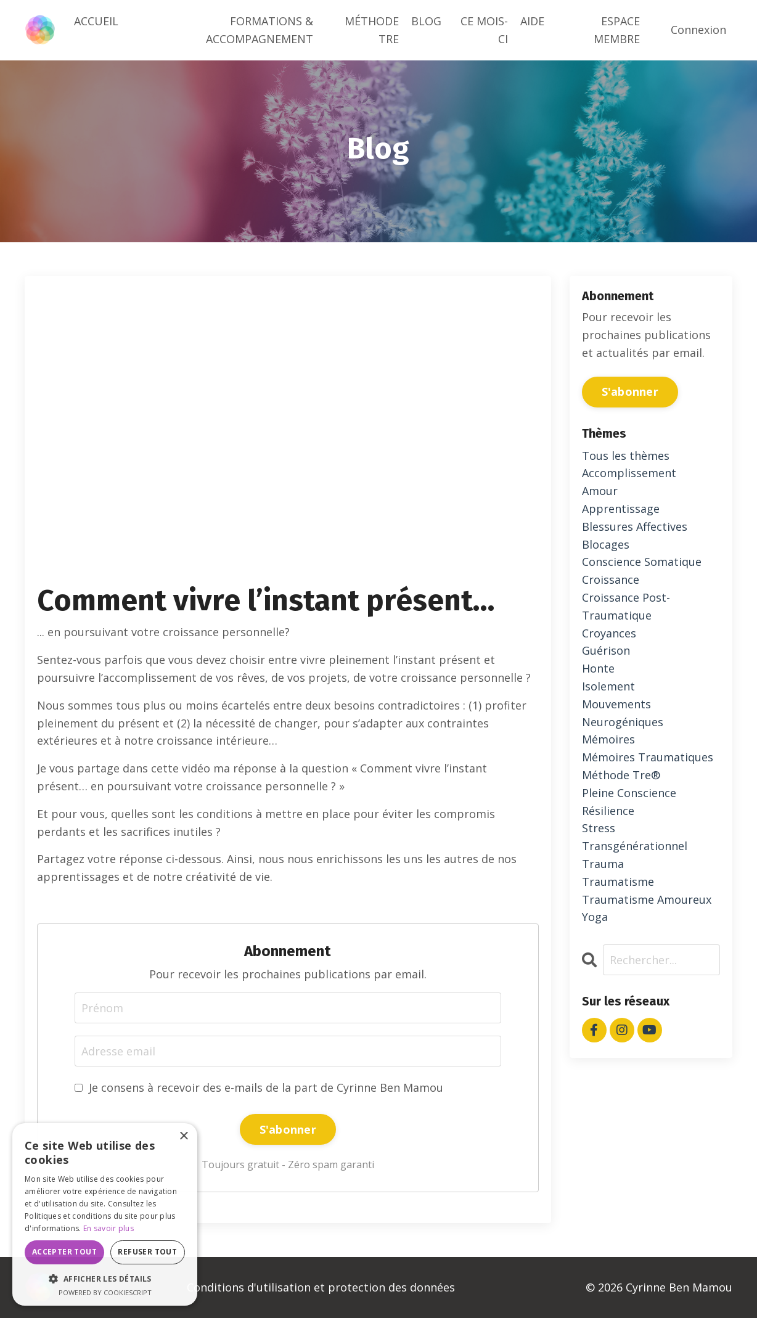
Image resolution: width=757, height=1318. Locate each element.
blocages (605, 544)
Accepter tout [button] (64, 1251)
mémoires (608, 739)
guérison (606, 650)
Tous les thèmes (625, 455)
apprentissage (621, 508)
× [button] (183, 1136)
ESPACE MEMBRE (617, 30)
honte (598, 668)
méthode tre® (621, 774)
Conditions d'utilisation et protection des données (321, 1287)
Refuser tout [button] (147, 1251)
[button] (105, 1278)
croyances (609, 633)
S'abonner (288, 1129)
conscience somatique (642, 561)
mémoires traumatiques (647, 757)
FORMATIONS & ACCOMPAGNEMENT (259, 30)
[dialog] (104, 1214)
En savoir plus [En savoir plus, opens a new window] (108, 1228)
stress (598, 828)
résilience (608, 810)
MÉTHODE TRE (372, 30)
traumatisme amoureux (646, 899)
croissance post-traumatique (626, 606)
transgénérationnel (634, 845)
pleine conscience (629, 792)
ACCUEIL (96, 21)
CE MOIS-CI (484, 30)
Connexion (698, 29)
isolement (608, 686)
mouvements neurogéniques (622, 713)
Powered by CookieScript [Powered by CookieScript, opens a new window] (105, 1292)
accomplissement (629, 472)
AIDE (532, 21)
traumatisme (618, 881)
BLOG (426, 21)
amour (600, 490)
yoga (595, 916)
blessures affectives (634, 526)
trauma (603, 863)
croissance (610, 579)
